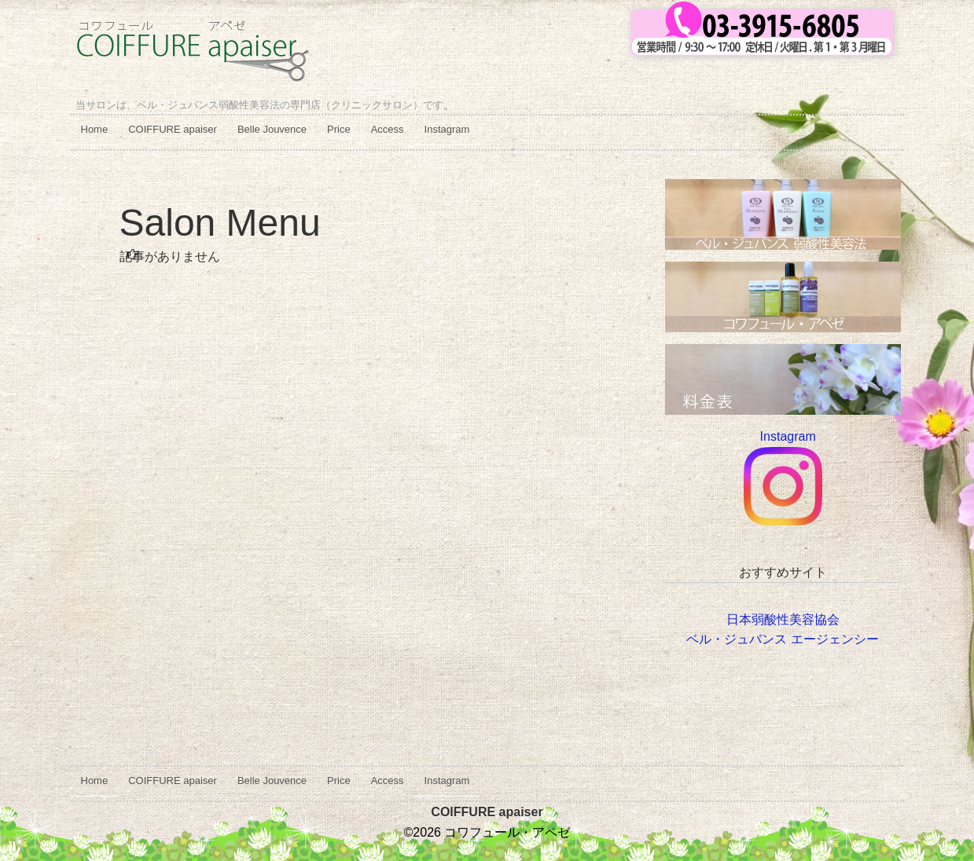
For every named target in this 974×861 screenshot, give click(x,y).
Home (94, 129)
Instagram (447, 129)
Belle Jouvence (272, 129)
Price (339, 129)
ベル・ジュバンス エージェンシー (782, 639)
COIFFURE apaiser (172, 129)
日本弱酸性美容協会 (783, 619)
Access (387, 129)
